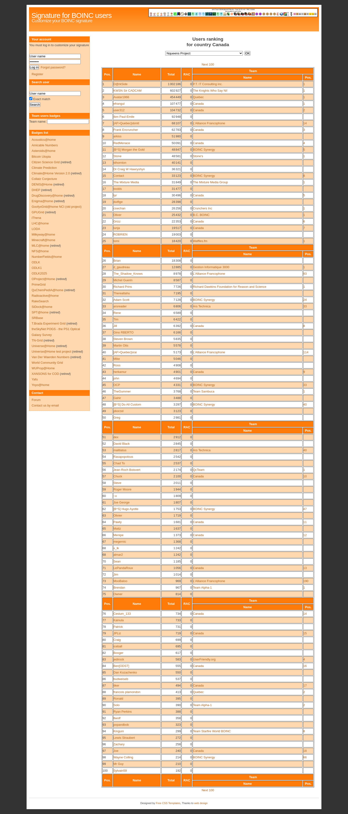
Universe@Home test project (51, 351)
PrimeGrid (39, 284)
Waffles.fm (200, 241)
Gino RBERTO (123, 332)
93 (305, 273)
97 (104, 751)
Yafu (35, 379)
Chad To (119, 463)
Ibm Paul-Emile (123, 116)
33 (104, 306)
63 (104, 515)
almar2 (118, 554)
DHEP (36, 190)
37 (104, 332)
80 (104, 640)
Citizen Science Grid (46, 162)
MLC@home (40, 245)
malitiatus (119, 450)
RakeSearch (40, 301)
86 (104, 679)
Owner (118, 594)
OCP (116, 385)
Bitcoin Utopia (41, 156)
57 (104, 476)
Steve (117, 483)
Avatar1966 (121, 97)
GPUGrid (38, 212)
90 (104, 705)
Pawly (117, 522)
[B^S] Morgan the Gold (129, 149)
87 (104, 685)
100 (105, 770)
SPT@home (40, 312)
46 (104, 391)
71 (104, 568)
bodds (117, 189)
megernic (119, 541)
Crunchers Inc (202, 208)
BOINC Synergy (204, 149)
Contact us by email (45, 405)
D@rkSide (120, 84)
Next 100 (208, 64)
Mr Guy (118, 764)
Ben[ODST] (121, 666)
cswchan (119, 208)
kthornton (119, 162)
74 (104, 587)
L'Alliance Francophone (209, 123)
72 (104, 574)
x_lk (116, 548)
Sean (117, 561)
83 (104, 659)
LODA (36, 229)
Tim (115, 319)
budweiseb (120, 679)
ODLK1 (37, 268)
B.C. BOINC (201, 215)
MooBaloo (120, 581)
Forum (36, 400)
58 (104, 483)
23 (104, 228)
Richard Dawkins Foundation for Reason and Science (229, 287)
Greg (116, 417)
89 (104, 698)
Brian (117, 260)
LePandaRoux (123, 568)
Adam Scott (121, 300)
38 (104, 339)
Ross (116, 365)
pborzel (118, 411)
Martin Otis (120, 345)
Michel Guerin (122, 280)
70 (104, 561)
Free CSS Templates (168, 803)
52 (104, 443)
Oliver (117, 215)
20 (104, 208)
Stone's (198, 156)
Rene (117, 313)
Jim (115, 574)
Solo (116, 705)
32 (104, 300)
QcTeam (198, 470)
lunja (116, 228)
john (116, 378)
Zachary (118, 744)
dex (115, 437)
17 (104, 189)
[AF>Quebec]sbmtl (126, 123)
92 (104, 718)
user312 (118, 110)
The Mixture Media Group (210, 182)
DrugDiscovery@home (47, 195)
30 (104, 287)
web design (201, 803)
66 (104, 535)
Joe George (121, 502)
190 (305, 581)
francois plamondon (126, 692)
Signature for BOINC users (71, 15)
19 (104, 202)
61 (104, 502)
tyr (115, 195)
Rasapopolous (123, 457)
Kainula (118, 620)
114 (305, 352)
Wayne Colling (123, 757)
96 (104, 744)
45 (104, 385)
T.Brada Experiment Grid (48, 323)
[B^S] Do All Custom (127, 404)
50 (104, 417)
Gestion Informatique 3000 (211, 267)
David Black (121, 443)
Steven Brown (123, 339)
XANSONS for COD (45, 374)
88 (104, 692)
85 (104, 672)
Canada (198, 103)
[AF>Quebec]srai (125, 352)
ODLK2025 (39, 273)
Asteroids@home (43, 151)
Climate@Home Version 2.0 (51, 173)
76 (104, 613)
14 (305, 123)
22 (104, 221)
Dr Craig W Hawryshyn (129, 169)
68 (104, 548)
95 (104, 738)
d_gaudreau (121, 267)
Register (37, 74)
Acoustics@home (44, 139)
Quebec (198, 97)
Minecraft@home (43, 240)
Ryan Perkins (122, 711)
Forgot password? (53, 67)
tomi (116, 241)
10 (104, 143)
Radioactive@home (45, 295)
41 (104, 359)
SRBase (37, 318)
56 (104, 470)
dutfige (118, 202)
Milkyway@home (43, 234)
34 (104, 313)
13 (104, 162)
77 (104, 620)
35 (104, 319)
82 (104, 653)
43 (104, 372)
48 (104, 404)
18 (104, 195)
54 (104, 457)
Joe (115, 751)
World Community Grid (47, 362)
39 (104, 345)
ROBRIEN (120, 234)
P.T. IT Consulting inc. (208, 84)
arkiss (117, 136)
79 (104, 633)
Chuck (117, 476)
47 (104, 398)
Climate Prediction (44, 168)
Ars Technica (201, 306)
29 (104, 280)
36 (104, 326)
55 (104, 463)
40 (104, 352)
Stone (117, 156)
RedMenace (121, 143)
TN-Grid (37, 340)
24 (104, 234)
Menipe (118, 535)
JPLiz (117, 633)
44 (104, 378)
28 (104, 273)
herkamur (119, 372)
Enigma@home (42, 201)
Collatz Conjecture (44, 179)
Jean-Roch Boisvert (126, 470)
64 (104, 522)
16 (104, 182)
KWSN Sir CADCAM (127, 90)
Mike (116, 359)
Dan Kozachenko (125, 672)
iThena (36, 218)
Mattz (117, 528)
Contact (118, 176)
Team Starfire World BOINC (212, 731)
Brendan (119, 587)
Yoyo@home (40, 385)
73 (104, 581)
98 (104, 757)
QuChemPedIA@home (47, 290)
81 (104, 646)
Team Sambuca (203, 391)
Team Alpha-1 (202, 587)
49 (104, 411)
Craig (117, 640)
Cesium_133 (122, 613)
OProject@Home (43, 279)
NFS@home (40, 251)
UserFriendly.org (204, 659)
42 (104, 365)
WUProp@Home (43, 368)
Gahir (117, 398)
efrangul (118, 103)
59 (104, 489)
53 (104, 450)
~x (115, 496)
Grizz (117, 221)
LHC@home (40, 223)
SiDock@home (42, 307)
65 (104, 528)
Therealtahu (121, 293)
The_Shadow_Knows (128, 273)
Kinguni (118, 731)
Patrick (118, 627)
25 (104, 241)
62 (104, 509)
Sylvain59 (120, 770)
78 (104, 627)
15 (104, 176)
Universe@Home (43, 346)
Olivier (117, 515)
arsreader (120, 306)
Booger (118, 653)
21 (104, 215)
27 (104, 267)
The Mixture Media (126, 182)
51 (104, 437)
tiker (116, 685)
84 (104, 666)
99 (104, 764)
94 (104, 731)
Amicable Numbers (45, 145)
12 (104, 156)
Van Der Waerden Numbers (50, 357)
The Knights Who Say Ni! (210, 90)
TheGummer (122, 391)
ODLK (36, 262)
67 (104, 541)
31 (104, 293)
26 (104, 260)
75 (104, 594)
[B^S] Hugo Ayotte (125, 509)
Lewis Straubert (124, 738)
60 (104, 496)
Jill (115, 326)
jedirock (118, 659)
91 (104, 711)
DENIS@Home (42, 184)
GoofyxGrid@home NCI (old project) (56, 206)
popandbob (121, 724)
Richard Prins (122, 287)
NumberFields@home (47, 257)
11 (104, 149)
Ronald (118, 698)
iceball (117, 646)
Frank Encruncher (125, 130)
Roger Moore (122, 489)
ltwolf (116, 718)
